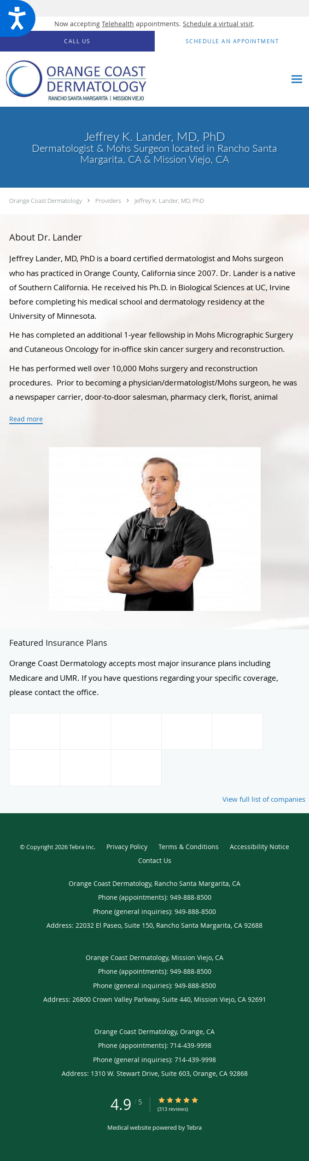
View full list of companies (263, 799)
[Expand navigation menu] (296, 79)
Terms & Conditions (188, 846)
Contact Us (154, 860)
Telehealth (118, 23)
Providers (108, 200)
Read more (26, 419)
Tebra (194, 1127)
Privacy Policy (126, 846)
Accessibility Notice (259, 846)
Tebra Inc (81, 847)
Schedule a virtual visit (218, 23)
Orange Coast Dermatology (45, 200)
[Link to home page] (143, 79)
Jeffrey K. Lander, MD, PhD (169, 200)
